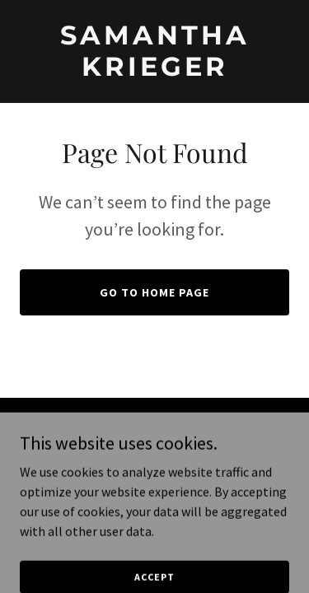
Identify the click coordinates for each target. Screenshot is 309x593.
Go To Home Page (154, 292)
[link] (154, 71)
